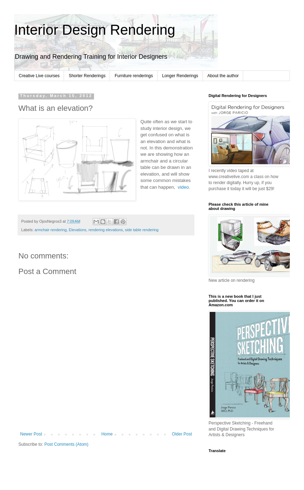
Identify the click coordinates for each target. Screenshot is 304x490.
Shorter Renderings (87, 75)
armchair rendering (51, 230)
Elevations (77, 230)
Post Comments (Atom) (66, 444)
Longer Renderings (180, 75)
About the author (223, 75)
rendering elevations (105, 230)
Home (107, 434)
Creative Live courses (39, 75)
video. (184, 187)
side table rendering (142, 230)
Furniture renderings (134, 75)
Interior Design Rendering (94, 30)
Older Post (182, 434)
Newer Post (31, 434)
